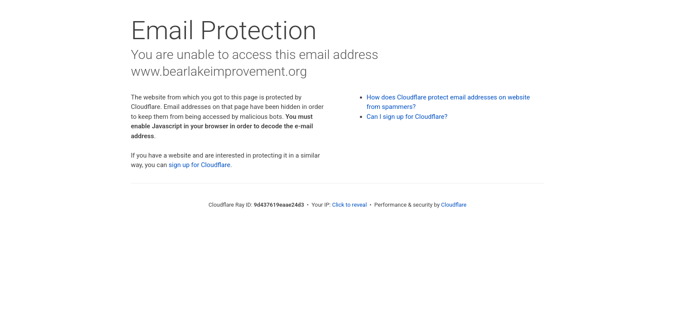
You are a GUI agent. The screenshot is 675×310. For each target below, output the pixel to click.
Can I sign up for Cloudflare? (407, 117)
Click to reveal (349, 205)
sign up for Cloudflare (199, 165)
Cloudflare (454, 205)
